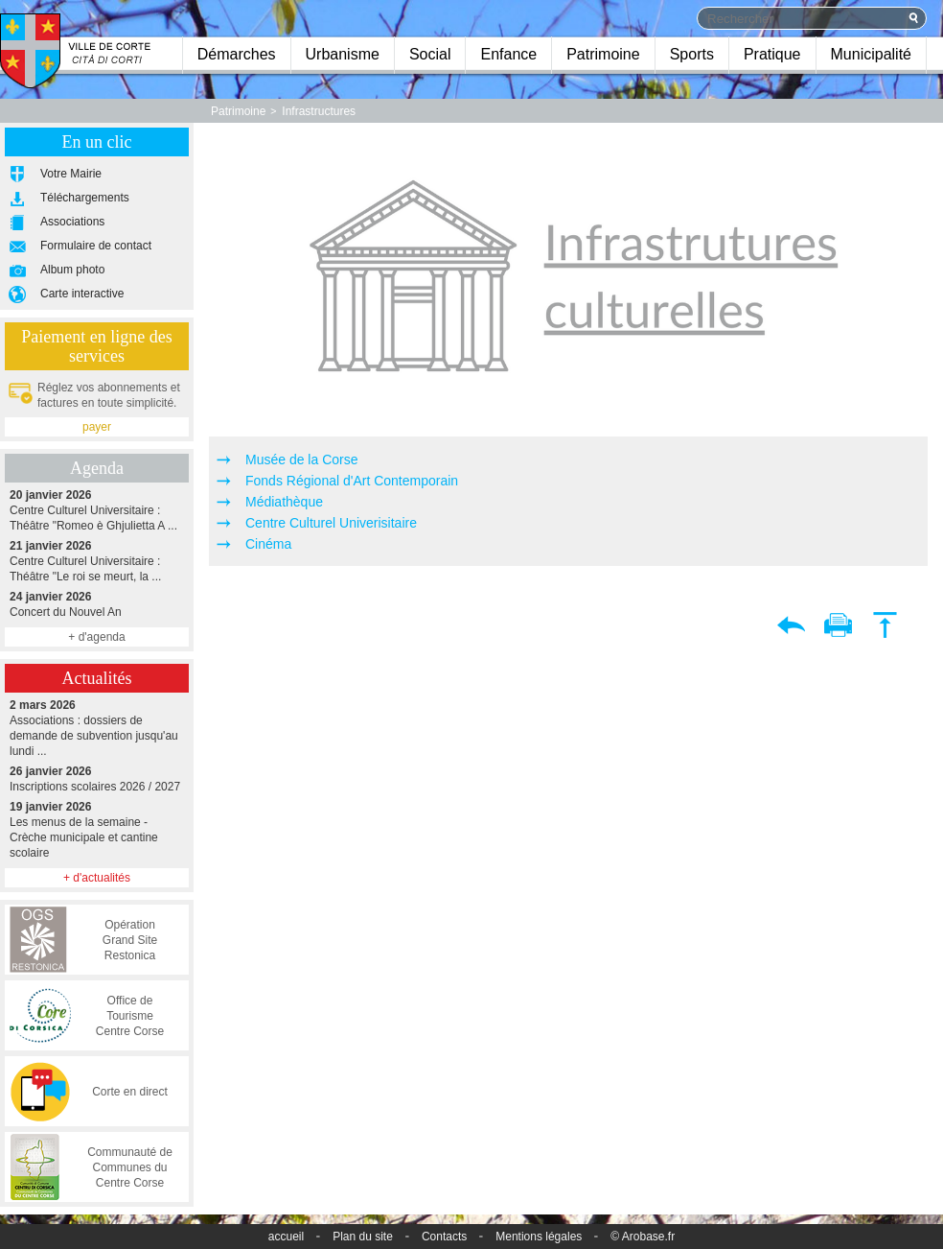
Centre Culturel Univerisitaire (331, 522)
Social (430, 54)
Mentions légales (538, 1236)
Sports (692, 54)
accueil (286, 1236)
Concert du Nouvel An (97, 604)
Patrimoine (602, 54)
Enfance (508, 54)
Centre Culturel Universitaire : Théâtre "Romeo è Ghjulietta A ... (97, 509)
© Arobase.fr (642, 1236)
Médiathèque (284, 501)
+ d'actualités (96, 877)
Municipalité (871, 54)
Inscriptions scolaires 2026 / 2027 (97, 778)
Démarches (236, 54)
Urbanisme (343, 54)
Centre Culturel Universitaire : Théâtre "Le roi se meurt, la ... (97, 560)
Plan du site (363, 1236)
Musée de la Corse (301, 459)
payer (96, 427)
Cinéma (268, 544)
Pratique (772, 54)
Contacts (444, 1236)
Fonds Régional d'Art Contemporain (351, 480)
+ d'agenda (96, 637)
